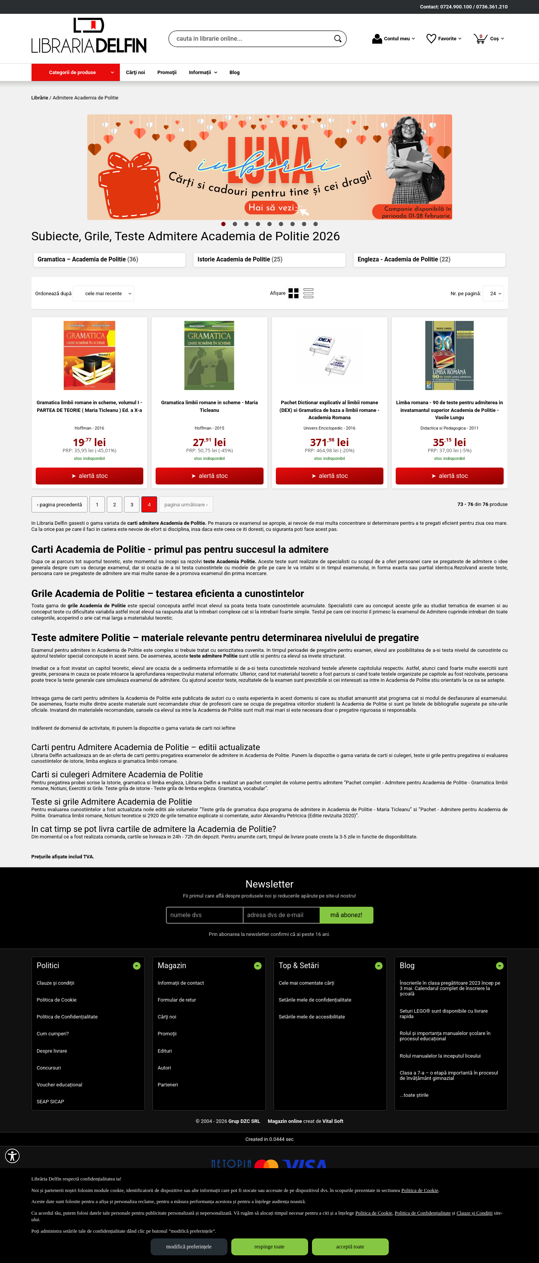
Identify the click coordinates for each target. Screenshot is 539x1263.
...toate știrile (414, 1150)
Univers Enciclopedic (323, 483)
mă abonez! (346, 970)
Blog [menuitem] (235, 72)
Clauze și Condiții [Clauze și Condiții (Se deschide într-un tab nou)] (474, 1213)
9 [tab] (316, 279)
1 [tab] (223, 279)
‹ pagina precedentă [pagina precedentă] (59, 560)
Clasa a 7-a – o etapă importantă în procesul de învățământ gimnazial (449, 1130)
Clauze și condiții (56, 1038)
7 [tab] (293, 279)
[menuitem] (76, 72)
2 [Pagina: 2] (112, 560)
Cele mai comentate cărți (307, 1038)
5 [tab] (270, 279)
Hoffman (83, 483)
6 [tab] (281, 279)
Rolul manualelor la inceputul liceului (440, 1111)
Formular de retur (177, 1055)
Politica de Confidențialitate (67, 1072)
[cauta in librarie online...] (249, 38)
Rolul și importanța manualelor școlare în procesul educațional (445, 1090)
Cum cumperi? (53, 1089)
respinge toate (269, 1247)
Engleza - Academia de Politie (404, 314)
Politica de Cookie (57, 1055)
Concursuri (49, 1123)
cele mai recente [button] (103, 349)
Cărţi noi (167, 1072)
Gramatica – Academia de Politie (88, 314)
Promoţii (167, 1089)
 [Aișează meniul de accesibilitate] (12, 1155)
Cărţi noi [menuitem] (135, 72)
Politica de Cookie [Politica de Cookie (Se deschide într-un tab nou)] (419, 1190)
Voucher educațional (60, 1139)
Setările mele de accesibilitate (312, 1072)
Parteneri (168, 1139)
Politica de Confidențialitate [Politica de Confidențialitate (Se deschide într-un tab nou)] (423, 1213)
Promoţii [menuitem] (167, 72)
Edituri (165, 1106)
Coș (488, 38)
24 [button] (493, 349)
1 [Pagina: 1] (95, 560)
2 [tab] (235, 279)
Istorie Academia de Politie (239, 314)
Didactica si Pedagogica (443, 483)
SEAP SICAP (50, 1156)
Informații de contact (181, 1038)
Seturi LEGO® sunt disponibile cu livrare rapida (444, 1068)
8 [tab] (304, 279)
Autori (164, 1123)
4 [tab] (258, 279)
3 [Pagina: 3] (129, 560)
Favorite (443, 39)
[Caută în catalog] (338, 38)
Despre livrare (52, 1106)
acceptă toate (350, 1247)
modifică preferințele (189, 1247)
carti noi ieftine (219, 783)
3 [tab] (246, 279)
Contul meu (393, 39)
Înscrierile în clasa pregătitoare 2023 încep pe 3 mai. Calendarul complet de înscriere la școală (450, 1043)
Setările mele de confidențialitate (315, 1055)
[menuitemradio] (293, 348)
